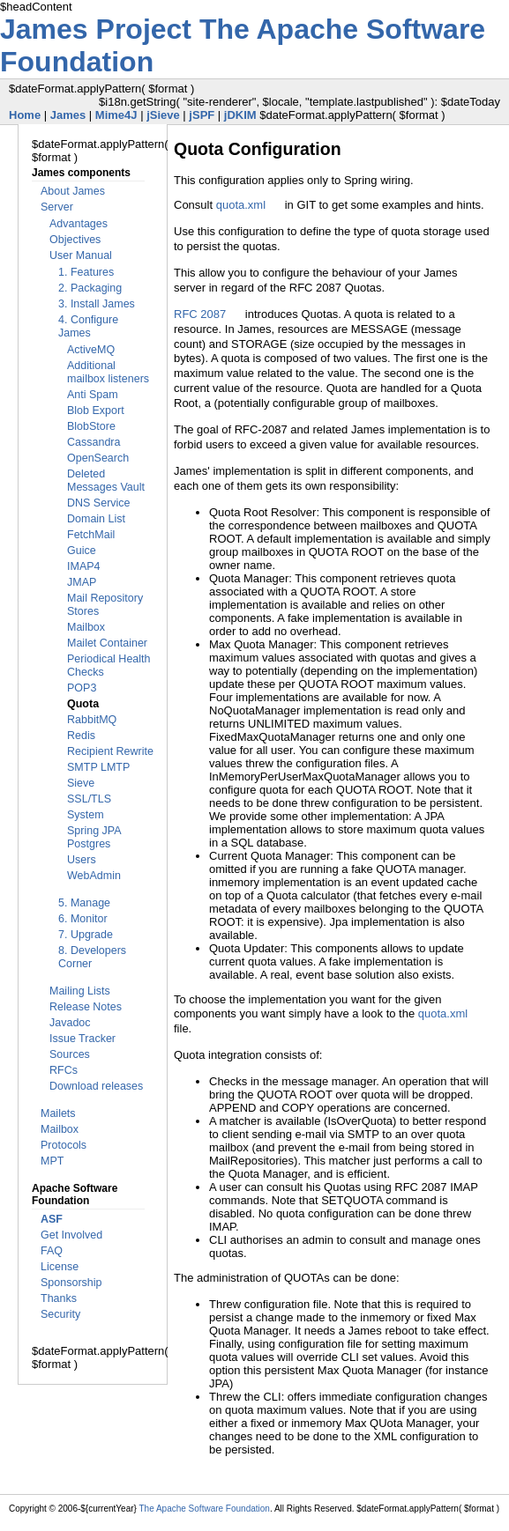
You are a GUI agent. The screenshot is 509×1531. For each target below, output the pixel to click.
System (85, 815)
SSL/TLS (89, 799)
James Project (99, 29)
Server (57, 207)
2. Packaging (90, 288)
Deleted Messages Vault (106, 480)
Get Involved (71, 1235)
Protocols (63, 1145)
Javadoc (70, 1023)
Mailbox (86, 627)
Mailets (58, 1113)
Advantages (78, 224)
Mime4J (116, 115)
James (68, 115)
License (60, 1267)
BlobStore (91, 426)
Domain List (96, 519)
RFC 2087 (200, 314)
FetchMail (91, 535)
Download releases (96, 1086)
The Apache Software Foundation (203, 1508)
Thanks (59, 1298)
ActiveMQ (91, 350)
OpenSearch (98, 458)
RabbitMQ (91, 720)
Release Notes (85, 1007)
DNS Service (99, 503)
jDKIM (240, 115)
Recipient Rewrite (110, 751)
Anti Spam (92, 394)
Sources (69, 1054)
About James (73, 191)
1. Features (86, 272)
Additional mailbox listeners (108, 372)
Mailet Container (107, 643)
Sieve (80, 783)
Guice (81, 550)
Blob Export (95, 410)
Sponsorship (71, 1282)
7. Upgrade (85, 934)
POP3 (81, 688)
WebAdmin (94, 875)
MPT (52, 1161)
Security (60, 1314)
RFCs (63, 1070)
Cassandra (93, 442)
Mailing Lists (79, 991)
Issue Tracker (82, 1038)
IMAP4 (84, 566)
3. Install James (96, 304)
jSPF (201, 115)
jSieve (163, 115)
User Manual (80, 255)
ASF (52, 1219)
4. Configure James (88, 326)
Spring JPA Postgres (94, 837)
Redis (81, 735)
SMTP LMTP (98, 767)
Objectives (75, 239)
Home (25, 115)
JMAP (81, 582)
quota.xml (241, 204)
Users (81, 860)
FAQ (52, 1251)
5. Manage (84, 903)
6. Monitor (83, 919)
